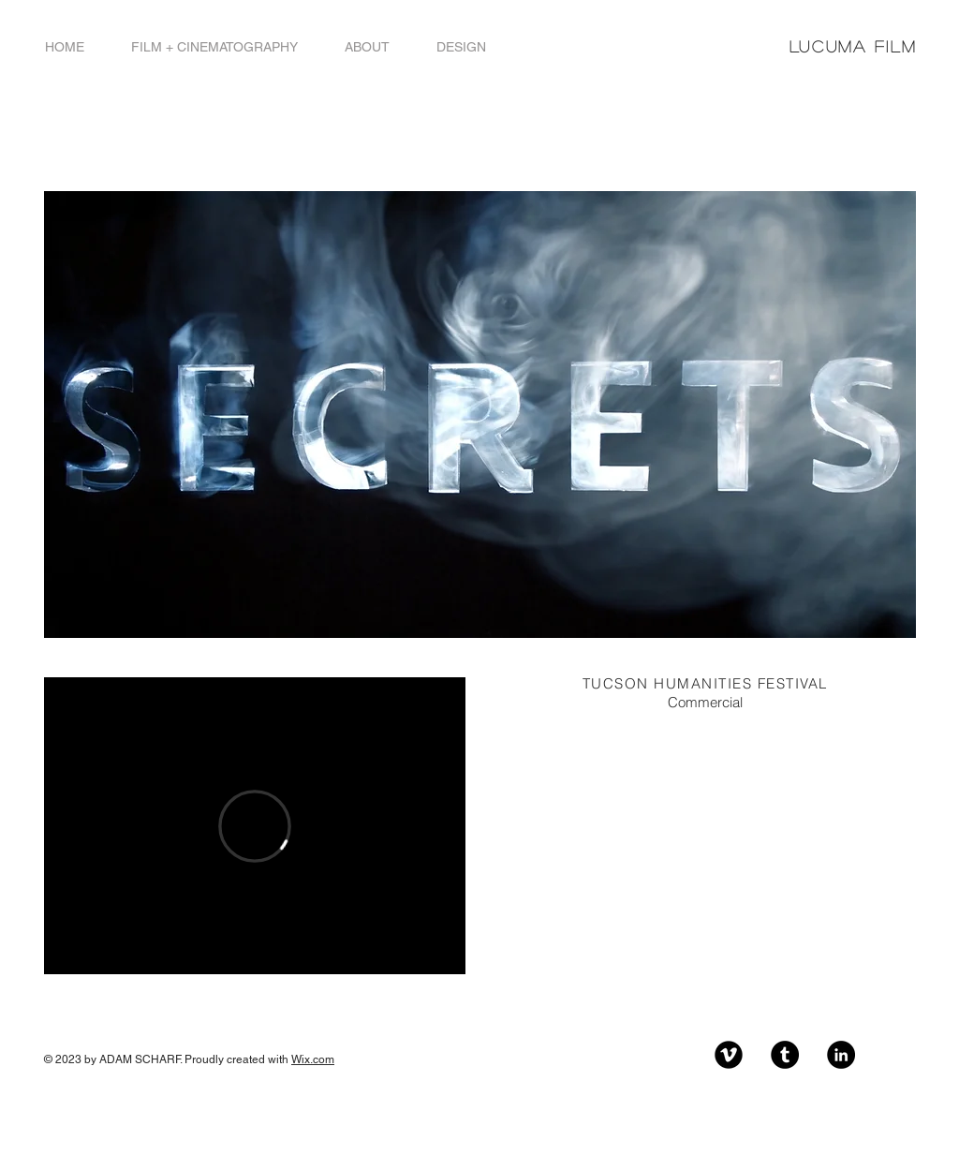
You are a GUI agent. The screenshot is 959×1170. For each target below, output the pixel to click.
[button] (214, 47)
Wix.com (312, 1059)
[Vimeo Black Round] (729, 1055)
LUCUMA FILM (853, 46)
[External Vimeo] (254, 825)
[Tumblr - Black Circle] (785, 1055)
